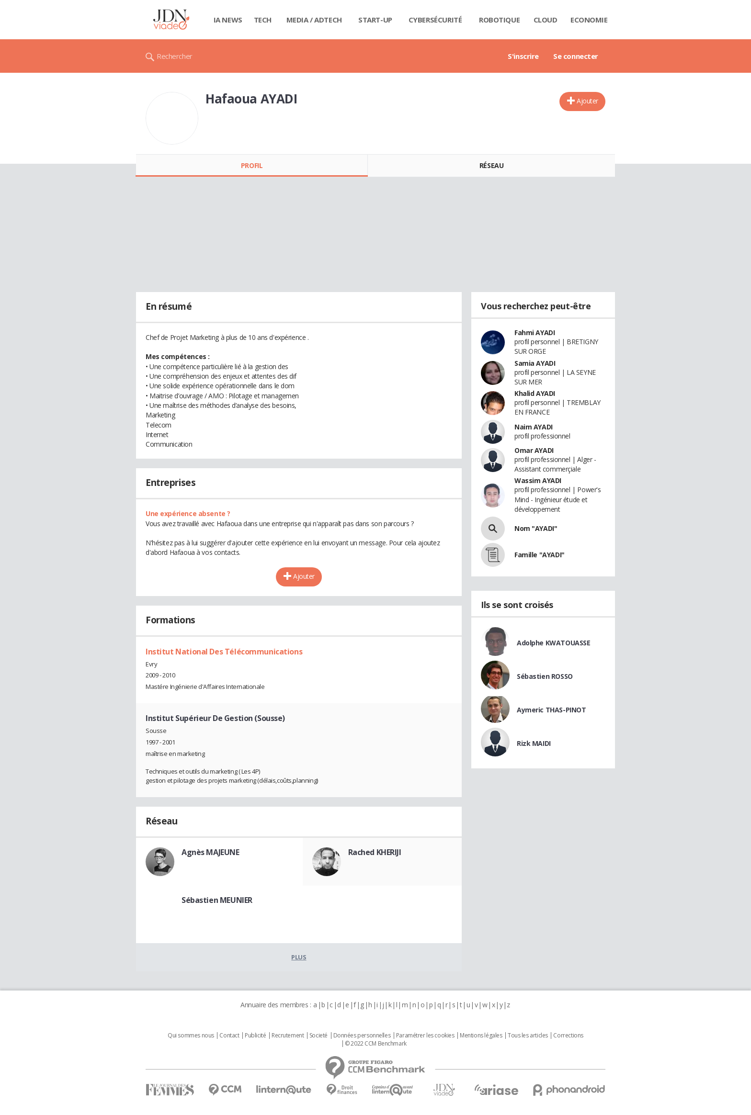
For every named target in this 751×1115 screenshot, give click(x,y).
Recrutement (288, 1035)
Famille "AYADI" (539, 554)
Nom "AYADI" (535, 528)
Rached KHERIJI (374, 852)
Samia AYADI (534, 363)
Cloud (546, 19)
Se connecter (575, 56)
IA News (228, 19)
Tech (263, 19)
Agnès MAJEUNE (210, 852)
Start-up (375, 19)
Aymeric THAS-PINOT (551, 709)
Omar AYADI (534, 450)
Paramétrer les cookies (425, 1035)
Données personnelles (362, 1035)
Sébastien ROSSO (545, 676)
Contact (229, 1035)
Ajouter (587, 100)
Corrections (568, 1035)
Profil (251, 165)
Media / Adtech (314, 19)
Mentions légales (481, 1035)
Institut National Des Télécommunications (224, 651)
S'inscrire (523, 56)
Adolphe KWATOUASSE (553, 642)
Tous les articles (528, 1035)
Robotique (499, 19)
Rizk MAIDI (534, 743)
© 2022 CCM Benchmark (376, 1043)
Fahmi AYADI (534, 332)
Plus (298, 957)
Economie (589, 19)
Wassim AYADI (537, 480)
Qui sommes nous (191, 1035)
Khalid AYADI (534, 393)
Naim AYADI (533, 426)
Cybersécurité (435, 19)
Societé (318, 1035)
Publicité (255, 1035)
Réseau (491, 165)
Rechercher (175, 56)
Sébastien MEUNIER (217, 900)
